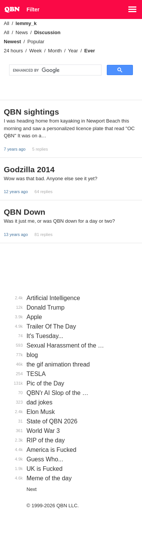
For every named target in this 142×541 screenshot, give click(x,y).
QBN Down (24, 212)
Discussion (47, 32)
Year (73, 50)
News (22, 32)
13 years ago (16, 234)
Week (35, 50)
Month (55, 50)
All (6, 23)
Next (32, 489)
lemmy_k (26, 23)
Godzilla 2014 (29, 169)
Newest (12, 41)
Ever (89, 50)
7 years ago (14, 149)
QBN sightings (31, 111)
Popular (35, 41)
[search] (54, 70)
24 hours (13, 50)
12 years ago (16, 191)
